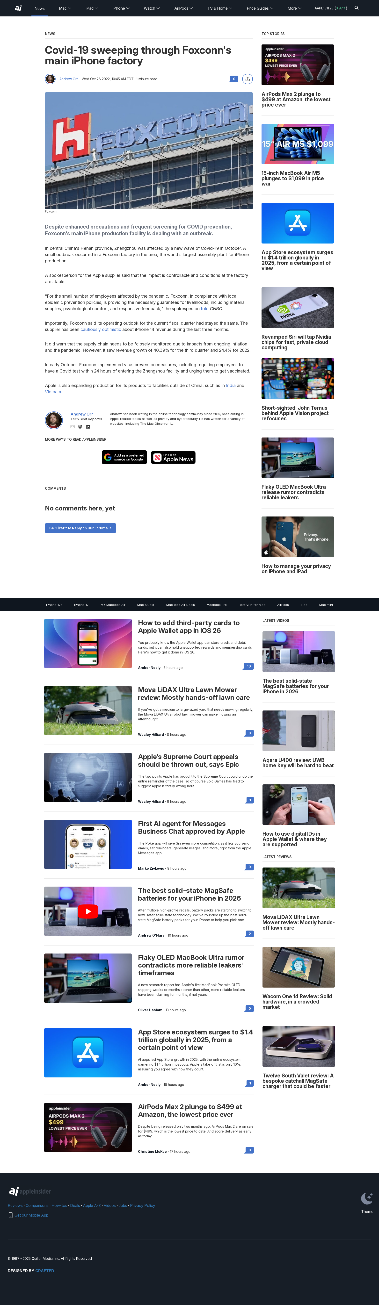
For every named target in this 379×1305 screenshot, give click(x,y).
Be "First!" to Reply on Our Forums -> (80, 528)
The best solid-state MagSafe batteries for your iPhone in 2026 (189, 894)
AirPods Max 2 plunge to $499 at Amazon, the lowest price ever (190, 1111)
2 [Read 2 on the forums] (250, 934)
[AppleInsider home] (18, 8)
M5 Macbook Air (113, 605)
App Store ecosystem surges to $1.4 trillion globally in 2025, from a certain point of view (195, 1040)
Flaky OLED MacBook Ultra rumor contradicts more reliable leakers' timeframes (191, 965)
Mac (65, 8)
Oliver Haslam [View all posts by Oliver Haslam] (150, 1010)
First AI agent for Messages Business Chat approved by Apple (191, 827)
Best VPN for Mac (252, 605)
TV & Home (220, 8)
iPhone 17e (54, 605)
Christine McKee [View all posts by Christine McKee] (152, 1152)
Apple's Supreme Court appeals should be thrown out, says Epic (188, 760)
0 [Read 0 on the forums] (249, 733)
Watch (152, 8)
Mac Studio (145, 605)
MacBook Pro (217, 605)
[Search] (356, 8)
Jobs (123, 1205)
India (231, 385)
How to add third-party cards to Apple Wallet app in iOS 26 (189, 627)
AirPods (183, 8)
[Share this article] (247, 79)
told (205, 308)
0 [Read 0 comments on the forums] (234, 79)
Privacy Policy (142, 1205)
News (40, 8)
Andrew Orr (68, 79)
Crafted (44, 1270)
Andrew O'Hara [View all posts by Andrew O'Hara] (151, 935)
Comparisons (37, 1205)
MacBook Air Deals (180, 605)
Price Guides (260, 8)
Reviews (15, 1205)
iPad (92, 8)
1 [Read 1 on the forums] (250, 800)
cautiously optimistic (100, 329)
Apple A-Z (92, 1205)
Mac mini (326, 605)
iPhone (121, 8)
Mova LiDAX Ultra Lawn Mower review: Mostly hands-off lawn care (194, 694)
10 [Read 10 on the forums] (249, 666)
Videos (110, 1205)
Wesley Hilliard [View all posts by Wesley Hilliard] (151, 735)
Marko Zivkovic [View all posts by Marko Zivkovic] (151, 868)
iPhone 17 (81, 605)
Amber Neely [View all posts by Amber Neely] (149, 668)
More (295, 8)
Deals (75, 1205)
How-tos (59, 1205)
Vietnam (53, 391)
